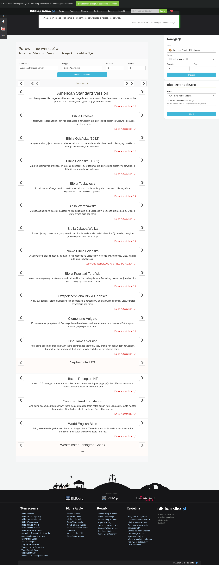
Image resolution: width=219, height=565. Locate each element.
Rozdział (109, 63)
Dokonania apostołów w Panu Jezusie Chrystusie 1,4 (110, 263)
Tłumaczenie (24, 63)
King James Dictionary (106, 531)
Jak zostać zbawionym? (138, 514)
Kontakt (161, 523)
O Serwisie (163, 520)
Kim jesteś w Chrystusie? (138, 517)
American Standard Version (33, 536)
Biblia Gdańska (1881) (31, 519)
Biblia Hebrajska (74, 516)
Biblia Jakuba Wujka (30, 525)
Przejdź (191, 75)
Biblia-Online (42, 11)
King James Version (30, 544)
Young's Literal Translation (33, 547)
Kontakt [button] (122, 11)
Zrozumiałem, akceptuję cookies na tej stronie (97, 4)
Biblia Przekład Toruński (32, 530)
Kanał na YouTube (166, 514)
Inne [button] (111, 11)
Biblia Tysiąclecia (74, 519)
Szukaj (162, 11)
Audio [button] (73, 11)
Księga (65, 63)
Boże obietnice (134, 545)
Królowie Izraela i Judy (137, 542)
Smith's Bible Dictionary (106, 534)
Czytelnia (99, 11)
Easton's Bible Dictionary (107, 525)
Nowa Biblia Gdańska (31, 528)
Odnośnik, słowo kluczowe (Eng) (180, 100)
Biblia (62, 11)
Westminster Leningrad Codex (35, 556)
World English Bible (30, 550)
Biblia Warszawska (30, 522)
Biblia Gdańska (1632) (31, 516)
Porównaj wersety (82, 75)
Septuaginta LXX (29, 553)
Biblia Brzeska (28, 514)
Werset (131, 63)
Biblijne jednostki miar (137, 522)
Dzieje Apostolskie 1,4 (125, 106)
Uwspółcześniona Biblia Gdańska (36, 533)
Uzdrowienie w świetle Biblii (139, 519)
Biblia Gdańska (73, 514)
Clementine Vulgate (30, 539)
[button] (38, 68)
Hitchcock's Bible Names (107, 528)
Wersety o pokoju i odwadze (140, 539)
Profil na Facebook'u (167, 517)
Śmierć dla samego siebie (139, 531)
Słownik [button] (85, 11)
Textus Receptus (29, 542)
